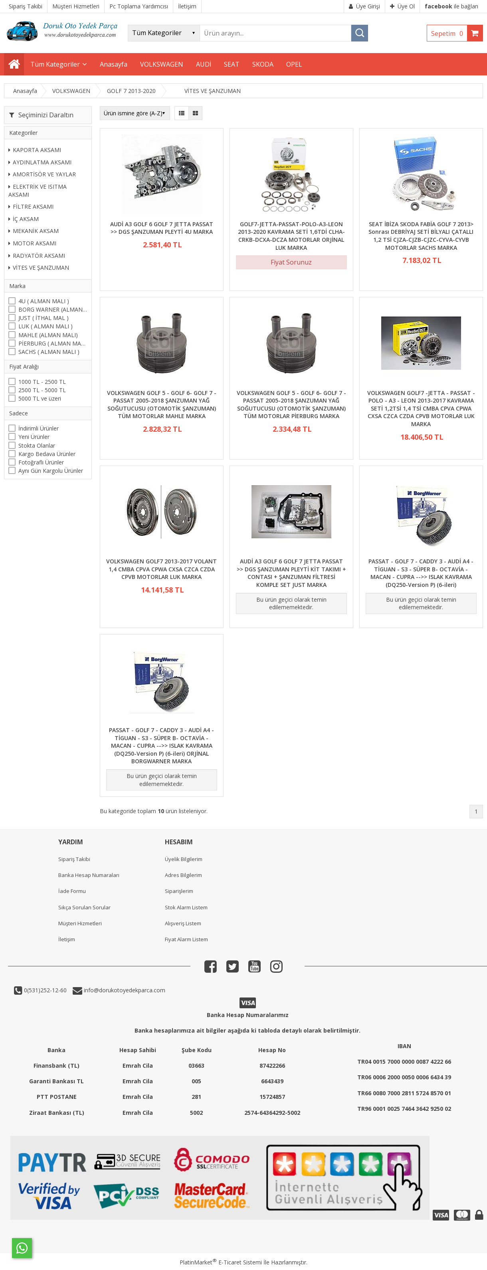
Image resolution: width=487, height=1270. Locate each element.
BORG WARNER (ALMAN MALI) (52, 309)
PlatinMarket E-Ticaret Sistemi (221, 1262)
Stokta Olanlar (36, 445)
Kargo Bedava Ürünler (46, 454)
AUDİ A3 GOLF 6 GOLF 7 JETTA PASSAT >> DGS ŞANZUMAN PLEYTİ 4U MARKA (161, 228)
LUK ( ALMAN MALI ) (45, 326)
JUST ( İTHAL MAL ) (43, 318)
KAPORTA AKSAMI (34, 150)
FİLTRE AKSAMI (30, 206)
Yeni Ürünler (33, 436)
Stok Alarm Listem (186, 907)
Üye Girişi (364, 6)
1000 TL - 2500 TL (42, 381)
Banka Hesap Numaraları (88, 875)
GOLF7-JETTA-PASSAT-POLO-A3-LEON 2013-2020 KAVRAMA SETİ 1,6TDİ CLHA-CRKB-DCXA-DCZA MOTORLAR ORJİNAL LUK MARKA (291, 235)
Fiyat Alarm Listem (186, 939)
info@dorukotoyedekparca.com (123, 990)
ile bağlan (451, 6)
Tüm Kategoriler (55, 64)
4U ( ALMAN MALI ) (43, 301)
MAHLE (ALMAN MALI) (48, 335)
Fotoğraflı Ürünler (41, 462)
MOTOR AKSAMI (32, 243)
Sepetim (449, 33)
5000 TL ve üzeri (39, 398)
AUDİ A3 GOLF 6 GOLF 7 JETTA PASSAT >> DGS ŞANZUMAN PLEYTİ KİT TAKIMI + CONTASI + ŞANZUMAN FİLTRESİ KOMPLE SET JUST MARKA (291, 573)
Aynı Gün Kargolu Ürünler (50, 470)
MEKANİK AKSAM (33, 231)
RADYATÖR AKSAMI (36, 255)
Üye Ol (402, 6)
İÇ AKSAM (23, 219)
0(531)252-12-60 (44, 990)
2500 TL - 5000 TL (42, 390)
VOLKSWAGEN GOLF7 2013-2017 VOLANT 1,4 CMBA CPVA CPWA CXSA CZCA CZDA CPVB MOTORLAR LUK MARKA (161, 569)
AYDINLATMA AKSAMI (39, 162)
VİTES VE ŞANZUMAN (38, 267)
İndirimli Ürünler (38, 428)
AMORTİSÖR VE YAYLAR (42, 174)
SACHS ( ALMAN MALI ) (48, 352)
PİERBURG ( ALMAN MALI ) (52, 343)
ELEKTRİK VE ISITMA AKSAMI (37, 190)
